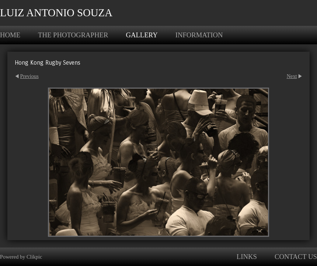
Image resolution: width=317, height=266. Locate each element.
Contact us (296, 256)
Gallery (141, 35)
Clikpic (34, 257)
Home (10, 35)
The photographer (73, 35)
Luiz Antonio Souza (56, 12)
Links (247, 256)
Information (199, 35)
